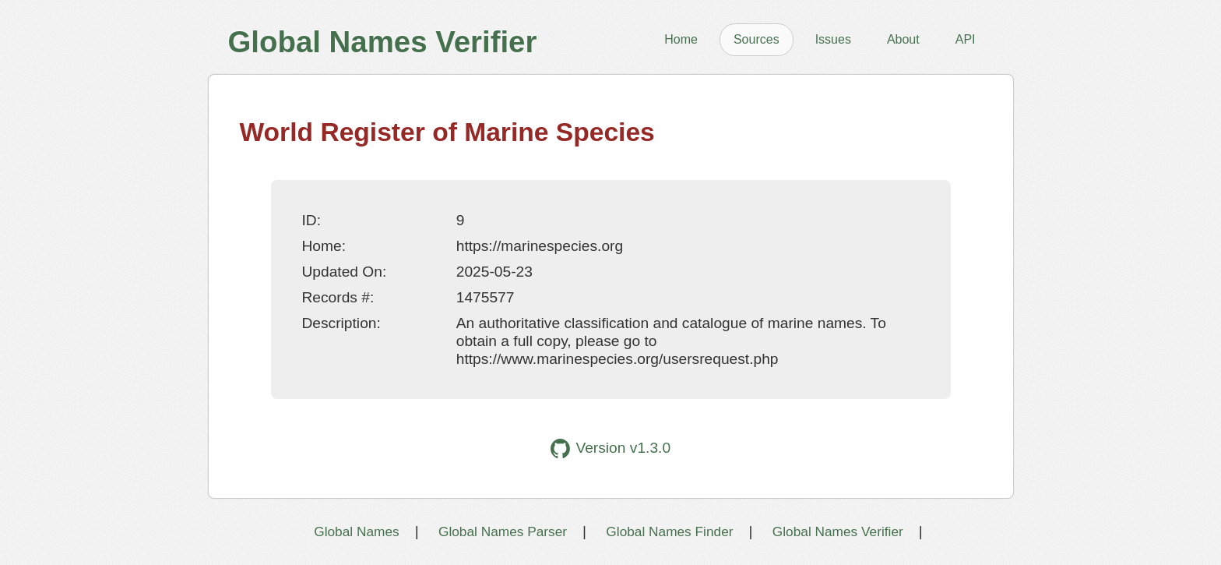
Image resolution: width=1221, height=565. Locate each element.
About (903, 39)
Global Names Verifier (837, 531)
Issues (833, 39)
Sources (756, 39)
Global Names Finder (669, 531)
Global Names (356, 531)
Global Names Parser (502, 531)
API (965, 39)
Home (681, 39)
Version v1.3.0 (610, 448)
